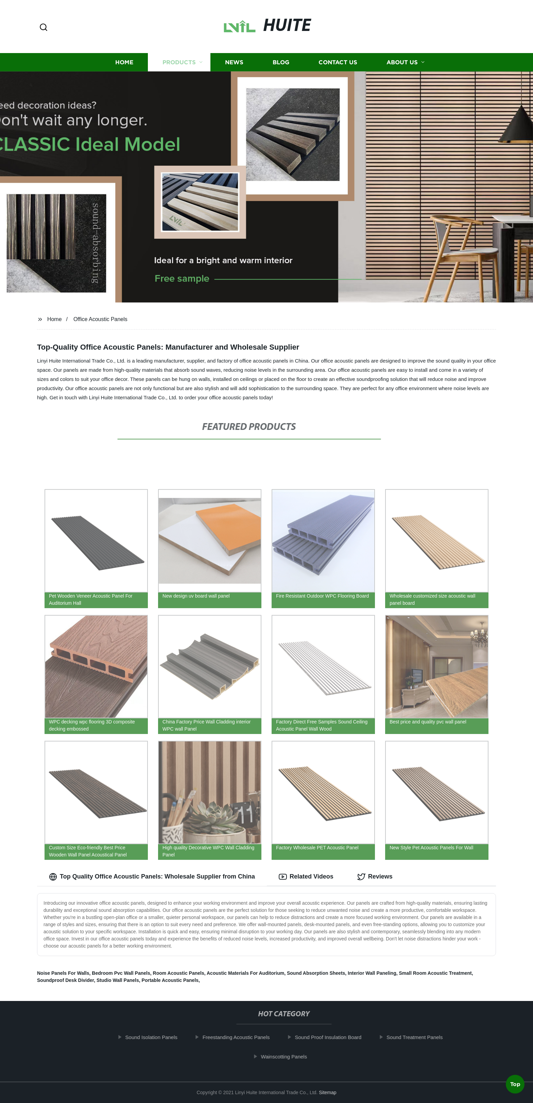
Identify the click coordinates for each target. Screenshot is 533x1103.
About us (402, 62)
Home (124, 62)
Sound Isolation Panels (158, 1037)
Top (515, 1085)
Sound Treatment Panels (421, 1037)
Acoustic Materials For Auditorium (245, 973)
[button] (43, 27)
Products (179, 62)
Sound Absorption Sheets (316, 973)
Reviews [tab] (375, 877)
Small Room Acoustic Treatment (435, 973)
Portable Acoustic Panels (170, 980)
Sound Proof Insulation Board (335, 1037)
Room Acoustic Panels (178, 973)
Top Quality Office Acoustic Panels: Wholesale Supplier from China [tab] (152, 877)
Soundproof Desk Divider (65, 980)
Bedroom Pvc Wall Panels (121, 973)
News (234, 62)
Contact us (338, 62)
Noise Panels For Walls (63, 973)
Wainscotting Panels (290, 1056)
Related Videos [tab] (306, 877)
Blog (281, 62)
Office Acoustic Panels (100, 319)
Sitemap (327, 1092)
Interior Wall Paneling (372, 973)
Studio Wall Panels (118, 980)
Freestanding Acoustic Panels (242, 1037)
